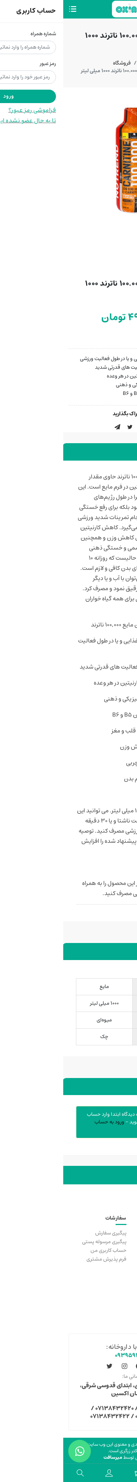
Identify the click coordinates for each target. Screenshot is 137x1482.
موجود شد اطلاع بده (103, 336)
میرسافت (49, 1457)
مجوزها (124, 1302)
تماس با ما (121, 1241)
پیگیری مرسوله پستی (41, 1241)
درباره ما (123, 1311)
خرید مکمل (119, 1233)
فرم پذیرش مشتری (43, 1259)
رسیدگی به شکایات (112, 1250)
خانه (80, 63)
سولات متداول (116, 1293)
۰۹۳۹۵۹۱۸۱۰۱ (68, 1355)
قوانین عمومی (116, 1285)
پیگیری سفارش (47, 1233)
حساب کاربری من (45, 1250)
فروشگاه (59, 63)
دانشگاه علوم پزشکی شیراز (104, 1259)
